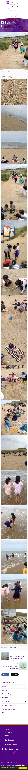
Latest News (9, 28)
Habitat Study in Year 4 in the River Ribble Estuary (18, 658)
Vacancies (14, 701)
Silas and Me (14, 713)
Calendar (14, 698)
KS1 (8, 647)
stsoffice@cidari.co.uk (14, 8)
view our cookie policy (8, 768)
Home (2, 28)
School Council (14, 705)
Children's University (14, 709)
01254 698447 (14, 6)
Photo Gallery (14, 694)
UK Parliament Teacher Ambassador (10, 667)
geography (12, 647)
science (4, 647)
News (14, 686)
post (15, 674)
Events (14, 690)
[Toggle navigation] (11, 16)
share (5, 674)
